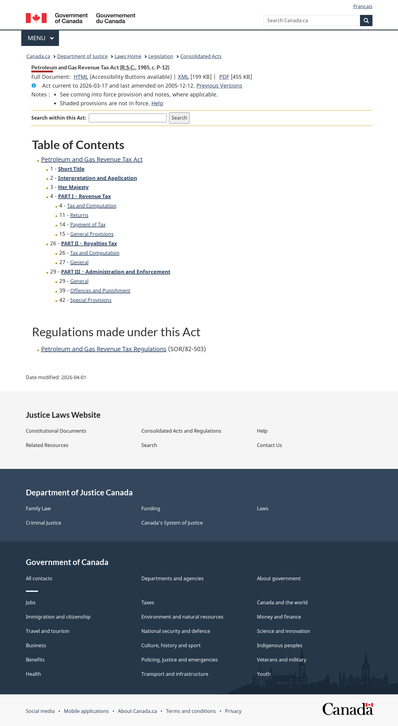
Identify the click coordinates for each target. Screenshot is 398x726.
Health (33, 674)
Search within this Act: (58, 117)
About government (279, 578)
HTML (81, 76)
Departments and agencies (172, 578)
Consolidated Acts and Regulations (181, 431)
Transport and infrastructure (174, 674)
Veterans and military (281, 659)
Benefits (35, 659)
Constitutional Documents (56, 431)
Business (36, 645)
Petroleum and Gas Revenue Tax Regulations (104, 349)
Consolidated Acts (201, 56)
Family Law (38, 508)
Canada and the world (282, 602)
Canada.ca (38, 56)
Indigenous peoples (280, 645)
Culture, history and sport (171, 645)
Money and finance (279, 616)
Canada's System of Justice (172, 522)
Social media (40, 711)
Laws (262, 508)
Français (362, 6)
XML (183, 76)
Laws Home (128, 56)
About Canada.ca (137, 711)
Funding (150, 508)
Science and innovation (283, 631)
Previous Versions (219, 85)
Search (149, 445)
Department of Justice (82, 56)
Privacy (233, 711)
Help (157, 103)
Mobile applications (86, 711)
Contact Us (269, 445)
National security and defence (175, 631)
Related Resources (47, 445)
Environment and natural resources (182, 616)
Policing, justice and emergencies (179, 659)
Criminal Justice (43, 522)
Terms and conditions (191, 711)
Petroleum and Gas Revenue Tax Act (92, 159)
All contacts (39, 578)
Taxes (147, 602)
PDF (224, 76)
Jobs (31, 602)
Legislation (160, 56)
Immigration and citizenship (58, 616)
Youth (264, 674)
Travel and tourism (47, 631)
